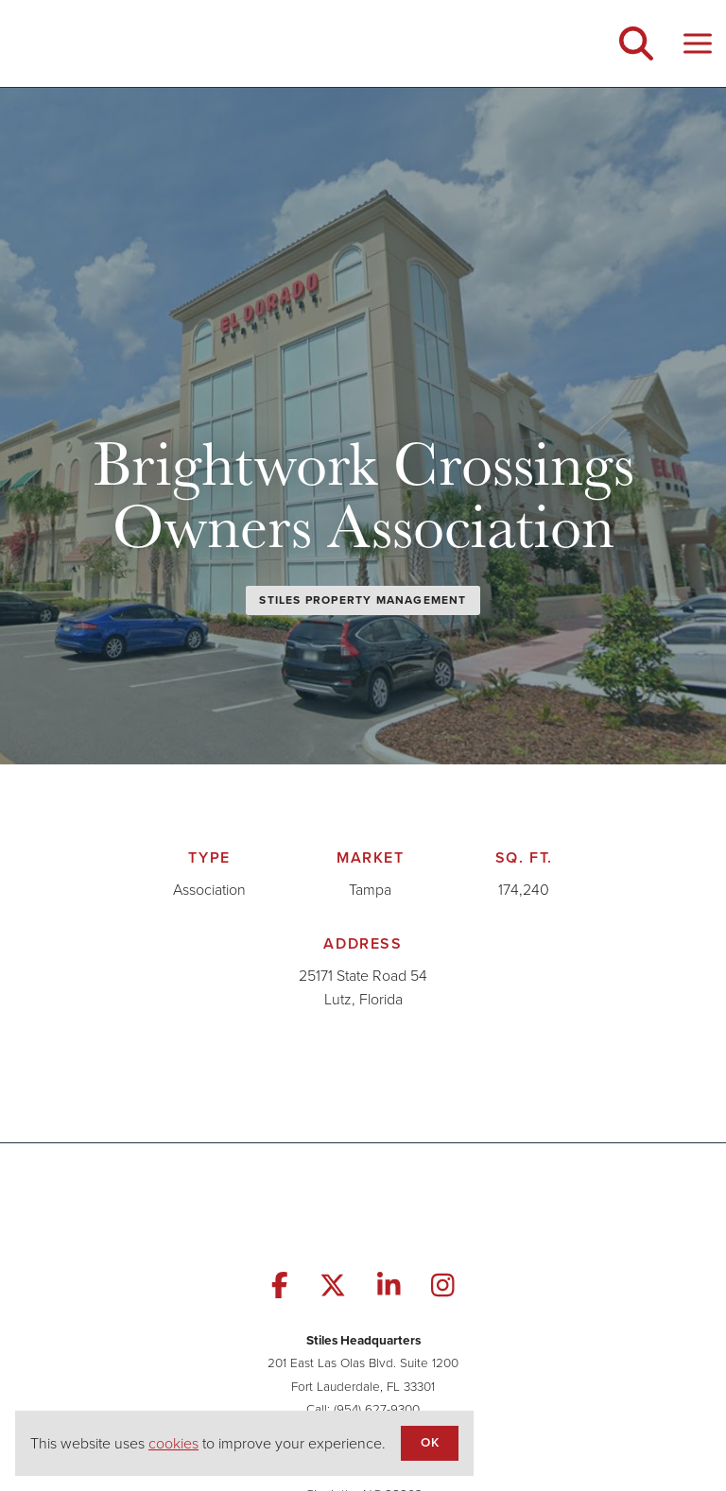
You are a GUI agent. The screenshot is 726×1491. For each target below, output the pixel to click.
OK (429, 1441)
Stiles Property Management (362, 599)
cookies (173, 1443)
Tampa (370, 889)
